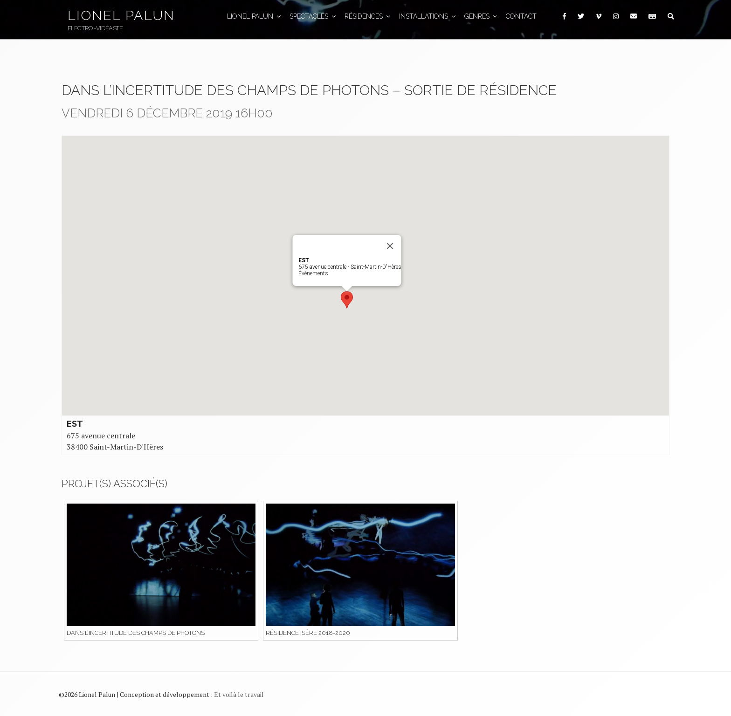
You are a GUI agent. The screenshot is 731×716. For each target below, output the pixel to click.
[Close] (390, 246)
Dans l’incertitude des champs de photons (136, 632)
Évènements (313, 273)
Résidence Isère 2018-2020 (308, 632)
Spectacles (313, 16)
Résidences (368, 16)
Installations (428, 16)
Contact (521, 16)
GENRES (481, 16)
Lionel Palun (121, 15)
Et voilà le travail (239, 694)
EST (75, 424)
